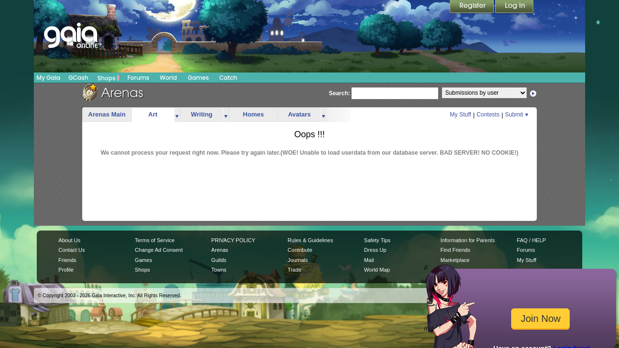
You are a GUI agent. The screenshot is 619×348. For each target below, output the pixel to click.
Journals (298, 260)
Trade (294, 270)
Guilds (218, 260)
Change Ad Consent (159, 250)
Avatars (299, 114)
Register (472, 7)
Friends (67, 260)
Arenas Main (106, 114)
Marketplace (455, 260)
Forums (138, 77)
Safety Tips (377, 240)
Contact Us (72, 250)
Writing (202, 114)
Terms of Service (155, 240)
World (168, 77)
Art (153, 114)
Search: (339, 93)
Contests (488, 114)
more (177, 115)
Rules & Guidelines (310, 240)
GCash (78, 77)
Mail (369, 260)
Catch (228, 77)
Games (198, 77)
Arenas (219, 250)
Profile (66, 270)
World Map (377, 270)
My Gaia (48, 77)
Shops (108, 78)
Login (514, 7)
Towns (218, 270)
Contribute (300, 250)
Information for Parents (468, 240)
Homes (253, 114)
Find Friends (455, 250)
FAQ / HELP (531, 240)
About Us (69, 240)
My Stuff (460, 114)
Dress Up (375, 250)
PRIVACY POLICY (233, 240)
